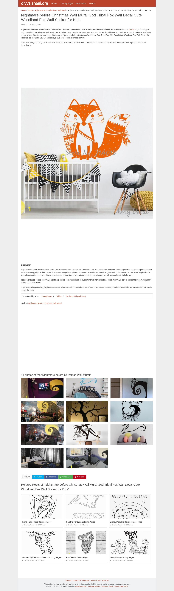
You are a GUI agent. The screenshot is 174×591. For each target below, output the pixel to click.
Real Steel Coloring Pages (77, 557)
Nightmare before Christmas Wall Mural (45, 303)
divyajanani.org (34, 3)
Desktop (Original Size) (76, 296)
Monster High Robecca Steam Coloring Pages (41, 557)
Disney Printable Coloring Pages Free (126, 522)
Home (54, 3)
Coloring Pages (66, 3)
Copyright (85, 580)
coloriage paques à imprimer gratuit (100, 586)
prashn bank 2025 (121, 586)
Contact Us (77, 580)
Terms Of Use (95, 580)
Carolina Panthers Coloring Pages (80, 522)
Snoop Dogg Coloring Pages (122, 557)
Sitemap (68, 580)
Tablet (58, 296)
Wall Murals (81, 3)
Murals (92, 3)
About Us (105, 580)
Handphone (47, 296)
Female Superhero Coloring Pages (37, 522)
